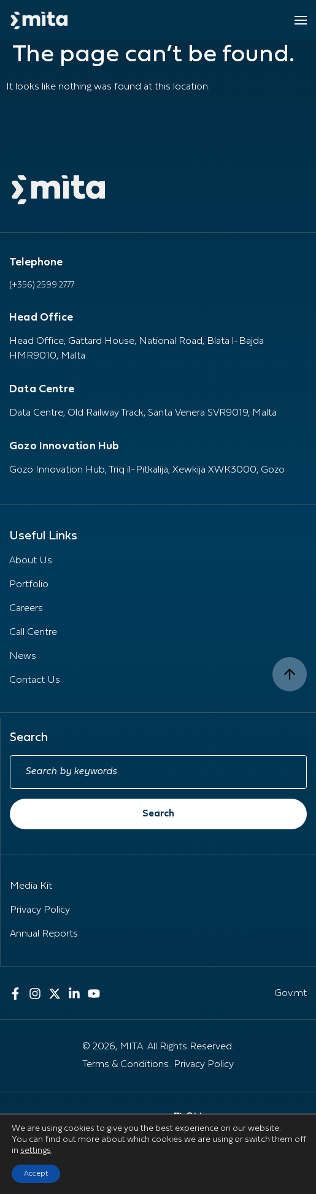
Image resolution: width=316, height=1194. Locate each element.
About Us (30, 561)
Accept (36, 1174)
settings (35, 1151)
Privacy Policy (40, 910)
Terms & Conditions (125, 1064)
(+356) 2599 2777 (41, 285)
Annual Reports (44, 934)
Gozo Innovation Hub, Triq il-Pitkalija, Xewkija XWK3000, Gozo (147, 470)
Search (158, 814)
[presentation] (247, 1162)
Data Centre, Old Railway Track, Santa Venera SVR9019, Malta (143, 413)
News (22, 656)
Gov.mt (290, 993)
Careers (26, 608)
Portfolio (28, 584)
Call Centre (33, 632)
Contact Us (34, 680)
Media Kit (31, 886)
